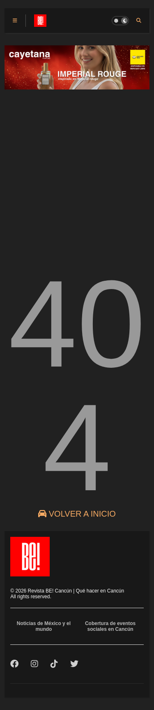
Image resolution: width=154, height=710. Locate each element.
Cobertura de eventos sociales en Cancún (110, 626)
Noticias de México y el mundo (44, 626)
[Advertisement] (77, 172)
